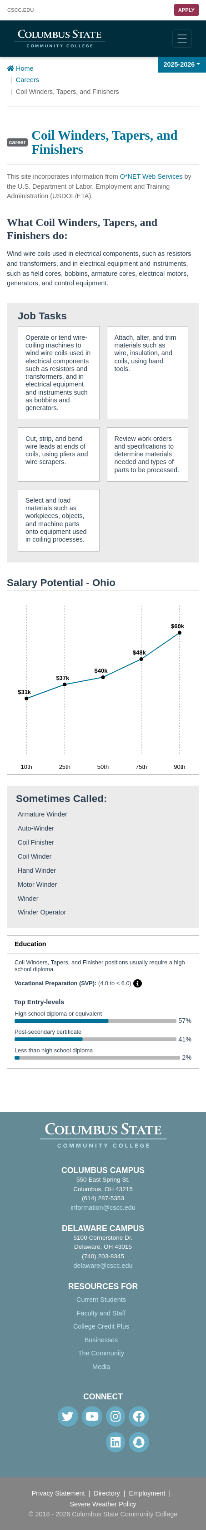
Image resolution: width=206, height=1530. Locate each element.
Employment (147, 1493)
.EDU (20, 10)
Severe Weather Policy (103, 1504)
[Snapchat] (139, 1442)
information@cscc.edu (103, 1207)
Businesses (101, 1340)
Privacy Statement (58, 1493)
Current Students (101, 1299)
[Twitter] (68, 1416)
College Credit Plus (101, 1326)
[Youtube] (92, 1416)
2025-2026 (179, 64)
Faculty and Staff (101, 1313)
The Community (101, 1353)
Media (101, 1366)
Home (20, 68)
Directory (107, 1493)
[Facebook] (139, 1416)
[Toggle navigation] (182, 38)
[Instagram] (115, 1416)
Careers (27, 79)
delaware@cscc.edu (103, 1265)
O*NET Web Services (151, 176)
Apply (186, 10)
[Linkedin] (115, 1442)
